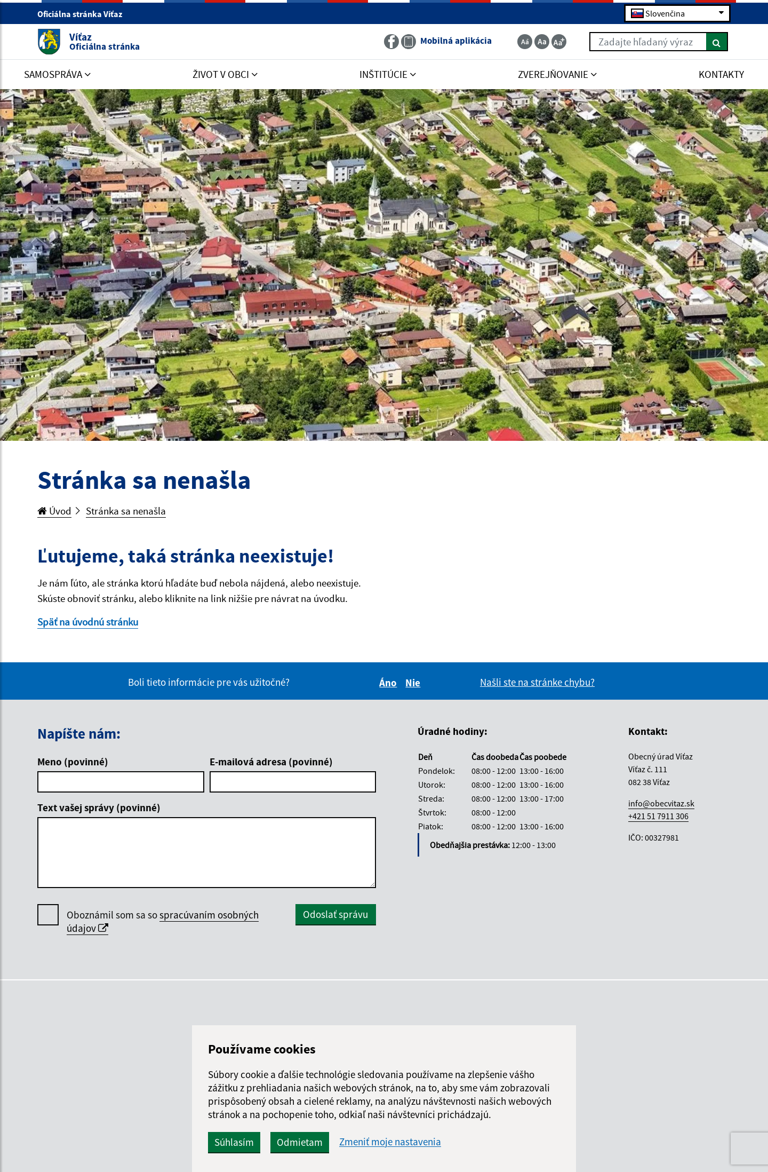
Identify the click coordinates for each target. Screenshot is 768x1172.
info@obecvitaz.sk (661, 803)
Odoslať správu (335, 914)
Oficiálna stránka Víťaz (84, 14)
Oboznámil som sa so (163, 921)
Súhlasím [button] (234, 1142)
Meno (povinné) (72, 761)
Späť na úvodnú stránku (87, 621)
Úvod (54, 510)
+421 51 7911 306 (658, 816)
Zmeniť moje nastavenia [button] (390, 1142)
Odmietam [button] (300, 1142)
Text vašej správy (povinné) (99, 807)
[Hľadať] (717, 41)
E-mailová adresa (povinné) (271, 761)
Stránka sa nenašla (126, 510)
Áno (389, 682)
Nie (414, 682)
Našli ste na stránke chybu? (537, 682)
